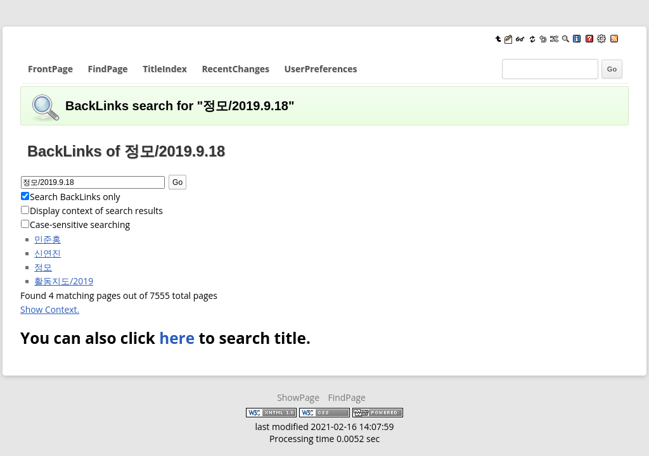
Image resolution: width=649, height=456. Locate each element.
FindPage (108, 69)
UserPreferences (321, 69)
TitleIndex (165, 69)
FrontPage (50, 69)
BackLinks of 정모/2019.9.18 (126, 151)
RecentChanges (235, 69)
